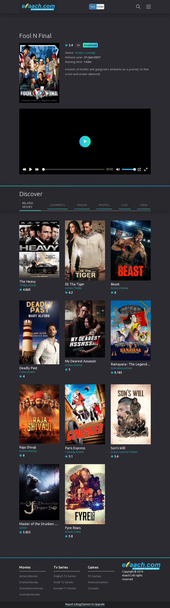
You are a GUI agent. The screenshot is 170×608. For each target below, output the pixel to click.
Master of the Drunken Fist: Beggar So (48, 524)
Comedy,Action (74, 452)
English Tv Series (65, 576)
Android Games (98, 582)
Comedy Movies (29, 594)
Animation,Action (121, 368)
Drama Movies (28, 582)
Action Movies (28, 576)
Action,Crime (73, 532)
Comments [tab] (57, 205)
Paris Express (75, 448)
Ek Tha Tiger (74, 284)
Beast (115, 284)
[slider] (73, 169)
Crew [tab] (143, 205)
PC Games (94, 576)
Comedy (89, 52)
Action (79, 52)
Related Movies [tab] (27, 205)
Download (90, 45)
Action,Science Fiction (124, 452)
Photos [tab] (104, 205)
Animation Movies (31, 588)
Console (93, 588)
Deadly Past (28, 368)
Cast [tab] (124, 205)
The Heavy (27, 281)
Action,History (28, 451)
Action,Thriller (73, 288)
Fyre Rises (73, 528)
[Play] (31, 169)
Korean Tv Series (65, 588)
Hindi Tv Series (63, 582)
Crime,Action (27, 372)
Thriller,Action (27, 285)
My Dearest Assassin (80, 361)
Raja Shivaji (27, 447)
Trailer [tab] (82, 205)
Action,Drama (119, 288)
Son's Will (118, 448)
